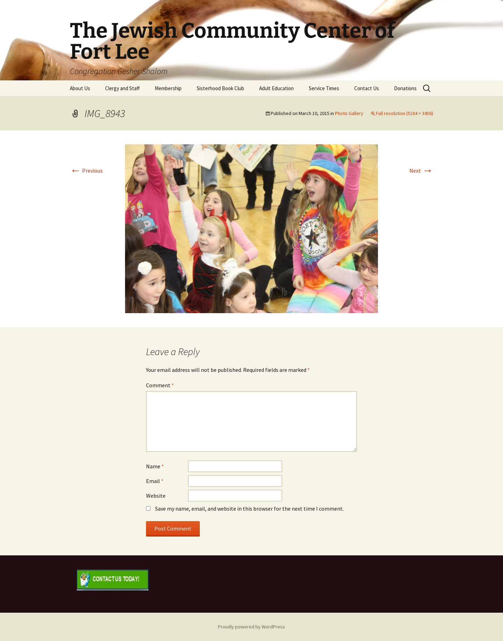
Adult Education (276, 88)
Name (155, 466)
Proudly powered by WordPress (251, 627)
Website (156, 495)
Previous (86, 170)
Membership (168, 88)
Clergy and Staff (122, 88)
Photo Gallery (349, 113)
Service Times (324, 88)
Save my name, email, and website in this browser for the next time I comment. (249, 508)
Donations (405, 88)
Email (154, 480)
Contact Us (366, 88)
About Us (80, 88)
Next (421, 170)
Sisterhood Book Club (220, 88)
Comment (160, 385)
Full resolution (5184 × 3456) (404, 113)
